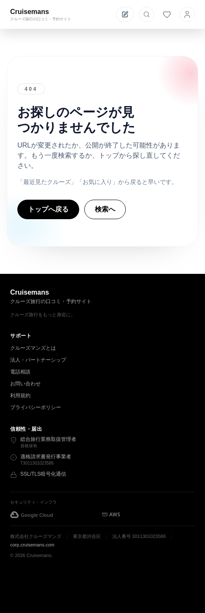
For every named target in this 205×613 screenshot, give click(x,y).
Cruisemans (29, 11)
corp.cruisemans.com (32, 544)
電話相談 (20, 372)
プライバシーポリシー (35, 407)
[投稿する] (125, 14)
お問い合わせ (25, 384)
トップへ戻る (48, 209)
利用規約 (20, 395)
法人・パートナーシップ (38, 360)
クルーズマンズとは (33, 348)
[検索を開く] (146, 14)
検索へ (105, 209)
